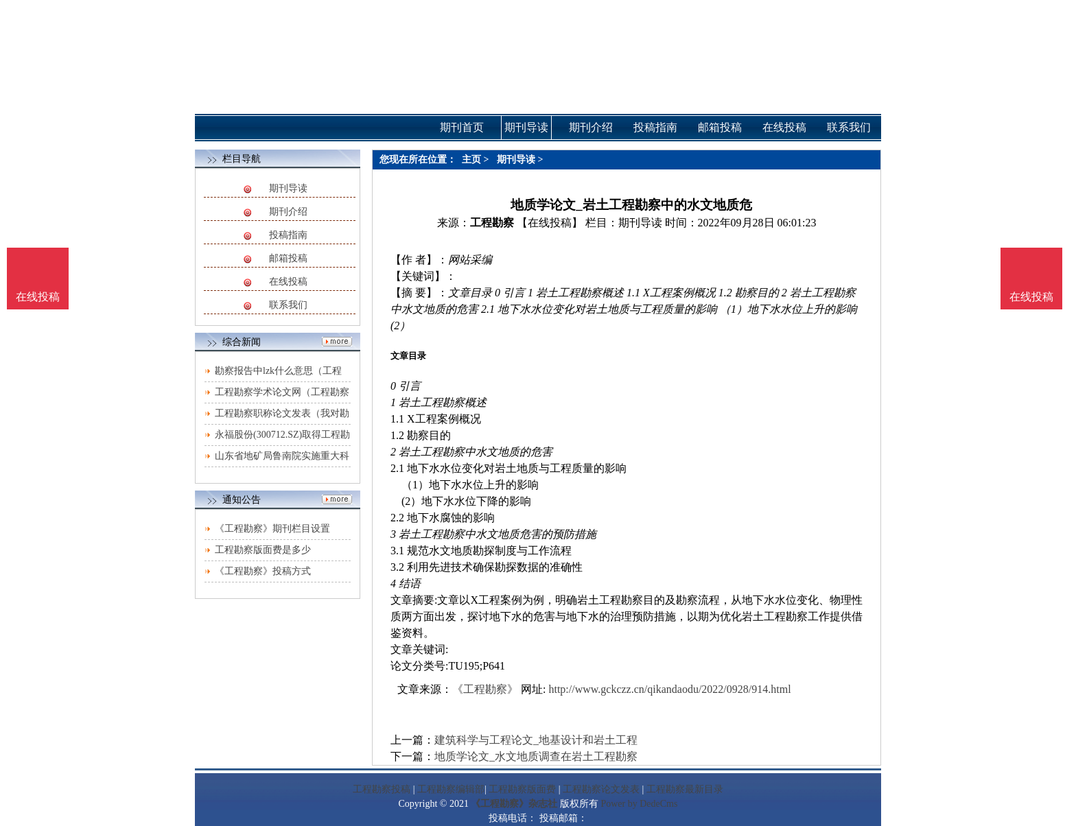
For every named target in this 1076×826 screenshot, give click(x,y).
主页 (471, 159)
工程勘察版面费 (522, 789)
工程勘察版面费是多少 (263, 550)
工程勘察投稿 (381, 789)
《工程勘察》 (485, 689)
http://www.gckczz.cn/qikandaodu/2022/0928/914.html (669, 689)
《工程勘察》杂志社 (514, 804)
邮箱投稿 (288, 258)
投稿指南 (288, 235)
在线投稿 (288, 281)
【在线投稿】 (550, 222)
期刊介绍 (288, 211)
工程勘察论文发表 (601, 789)
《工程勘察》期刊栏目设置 (272, 528)
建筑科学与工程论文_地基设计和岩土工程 (536, 740)
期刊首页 (462, 127)
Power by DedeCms (638, 804)
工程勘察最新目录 (684, 789)
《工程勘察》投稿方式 (263, 571)
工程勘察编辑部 (450, 789)
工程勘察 (492, 222)
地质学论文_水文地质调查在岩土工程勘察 (536, 756)
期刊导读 (288, 188)
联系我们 (288, 305)
